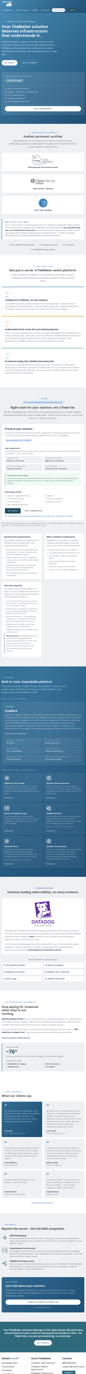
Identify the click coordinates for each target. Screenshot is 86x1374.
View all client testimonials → (43, 1203)
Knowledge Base (7, 10)
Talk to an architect (33, 511)
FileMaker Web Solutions (43, 1363)
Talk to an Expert (29, 63)
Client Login (58, 10)
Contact (73, 10)
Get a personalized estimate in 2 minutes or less (43, 402)
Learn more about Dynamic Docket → (17, 1038)
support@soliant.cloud (73, 1366)
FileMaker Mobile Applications (39, 1368)
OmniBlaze (35, 10)
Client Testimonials (22, 10)
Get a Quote (45, 10)
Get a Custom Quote (43, 109)
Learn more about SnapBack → (16, 734)
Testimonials (8, 1366)
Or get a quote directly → (43, 1307)
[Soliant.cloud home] (7, 4)
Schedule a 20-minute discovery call (43, 1302)
